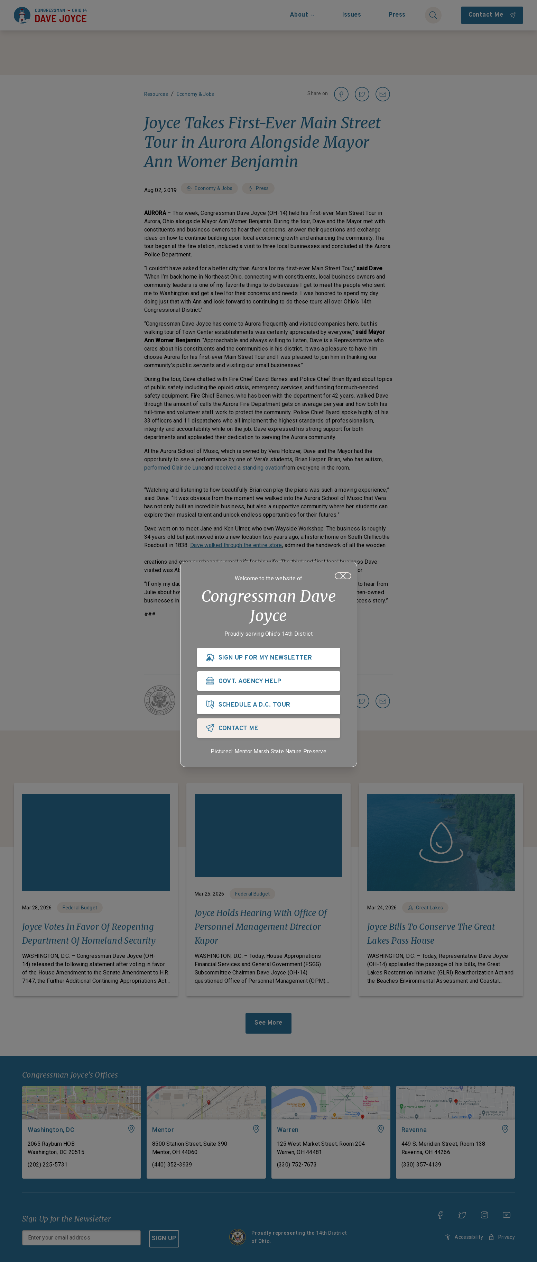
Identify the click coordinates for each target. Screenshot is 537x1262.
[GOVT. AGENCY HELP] (268, 681)
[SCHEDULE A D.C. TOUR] (268, 704)
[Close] (343, 575)
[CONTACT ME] (268, 728)
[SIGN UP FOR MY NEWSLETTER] (268, 657)
